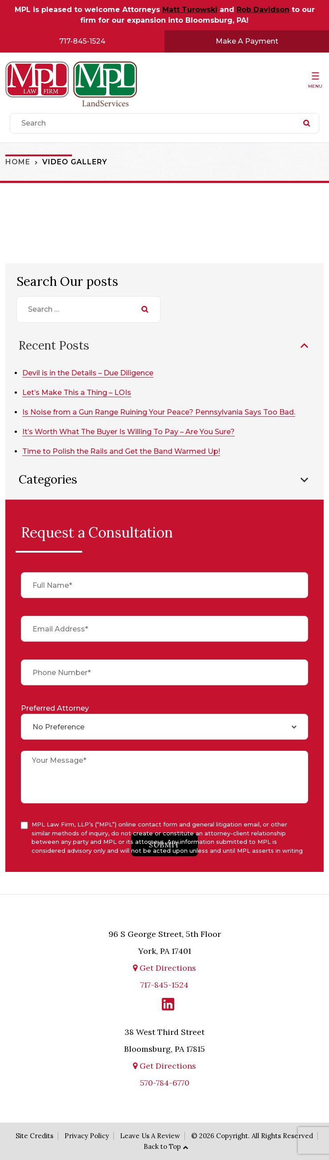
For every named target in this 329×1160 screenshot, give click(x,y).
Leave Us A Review (150, 1136)
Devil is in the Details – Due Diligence (87, 373)
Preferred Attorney (55, 708)
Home (17, 162)
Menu (315, 86)
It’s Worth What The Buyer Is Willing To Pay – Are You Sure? (128, 431)
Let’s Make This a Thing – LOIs (76, 392)
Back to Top (162, 1146)
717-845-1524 (82, 41)
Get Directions (164, 968)
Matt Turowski (189, 9)
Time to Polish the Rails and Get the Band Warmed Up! (121, 451)
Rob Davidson (263, 9)
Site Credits (34, 1136)
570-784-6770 (164, 1083)
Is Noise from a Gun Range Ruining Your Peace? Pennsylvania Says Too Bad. (158, 412)
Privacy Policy (86, 1136)
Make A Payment (247, 41)
